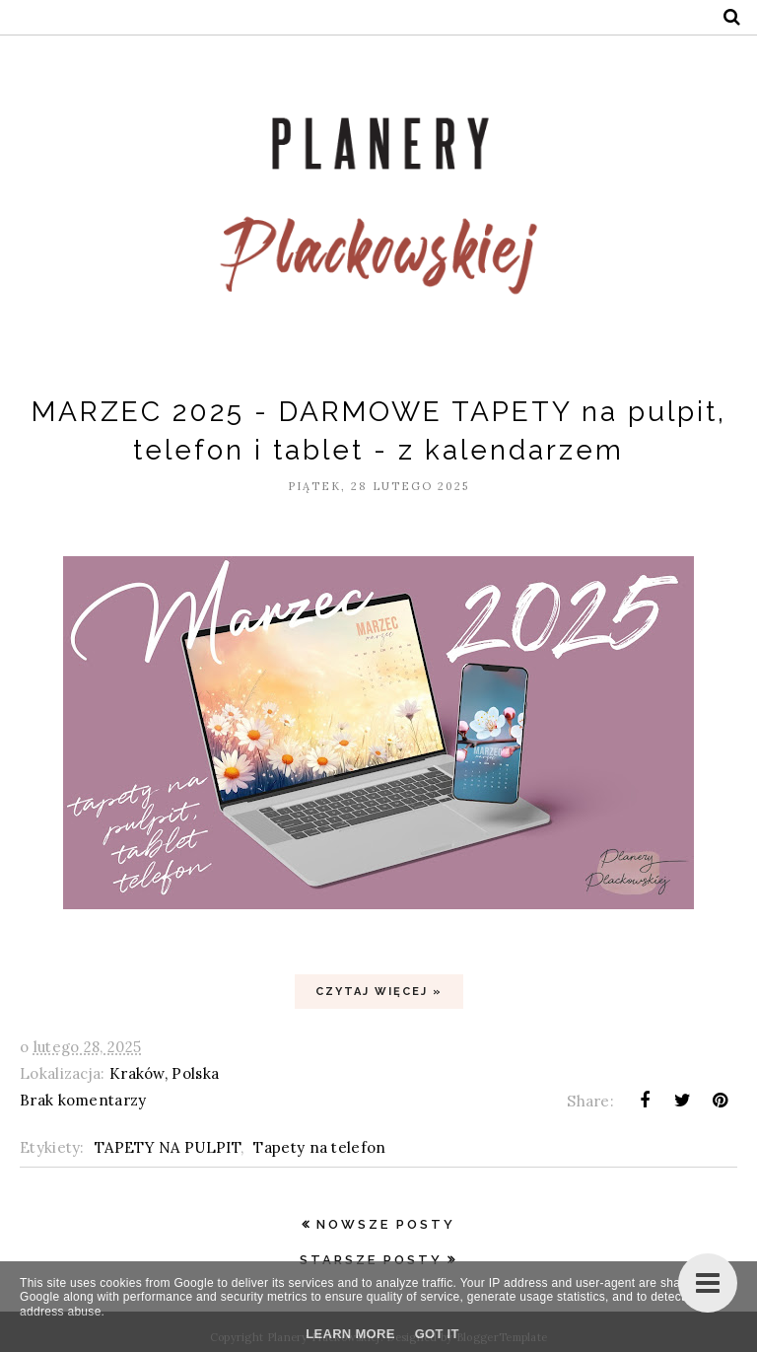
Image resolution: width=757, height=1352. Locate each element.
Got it (437, 1333)
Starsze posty (371, 1259)
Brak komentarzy (83, 1100)
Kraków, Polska (164, 1073)
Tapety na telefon (319, 1147)
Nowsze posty (385, 1224)
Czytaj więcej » (379, 991)
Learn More (350, 1333)
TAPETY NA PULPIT (168, 1147)
